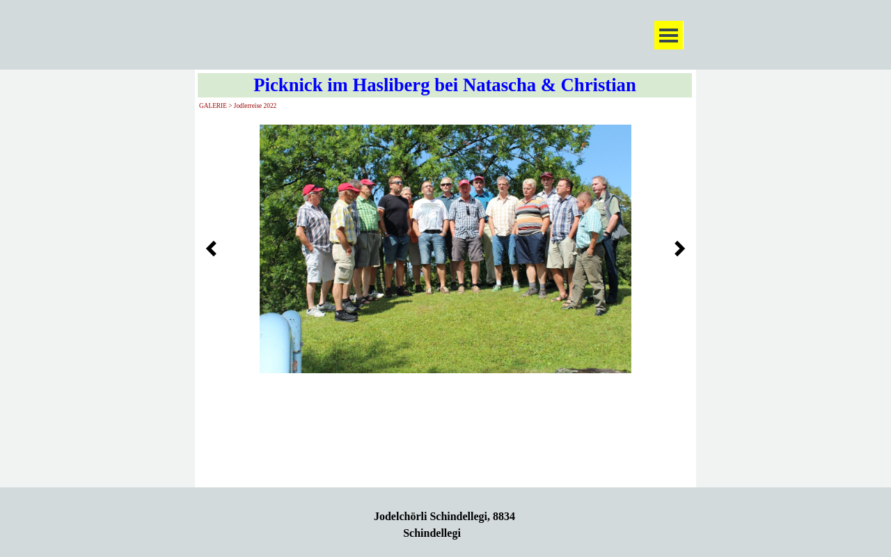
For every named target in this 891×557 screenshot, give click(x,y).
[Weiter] (676, 248)
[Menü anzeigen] (668, 35)
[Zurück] (215, 248)
